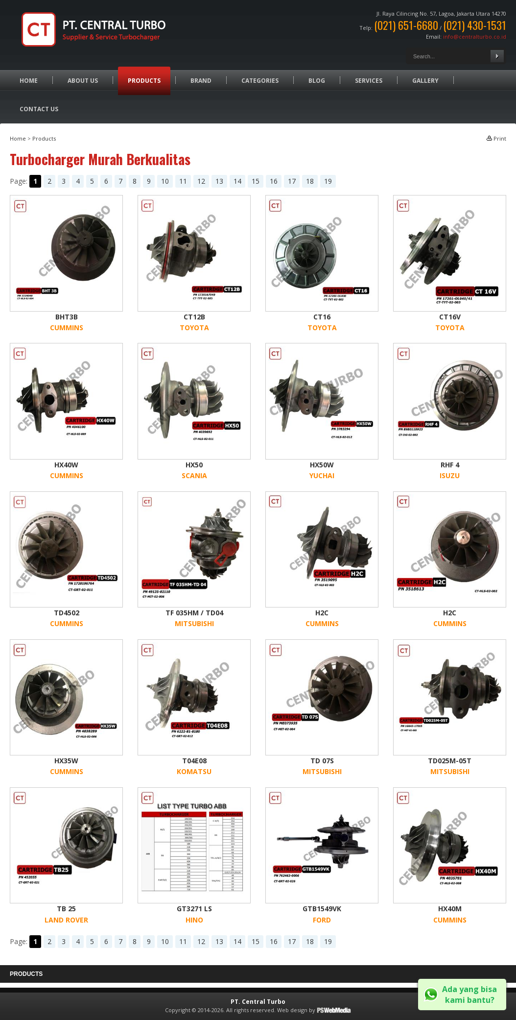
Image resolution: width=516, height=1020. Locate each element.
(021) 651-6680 (406, 25)
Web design (292, 1010)
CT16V (450, 316)
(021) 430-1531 (474, 25)
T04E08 (194, 760)
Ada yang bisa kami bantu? (469, 994)
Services (368, 80)
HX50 (194, 464)
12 (201, 181)
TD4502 (66, 612)
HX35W (66, 760)
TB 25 (66, 908)
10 (165, 181)
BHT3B (66, 316)
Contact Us (39, 109)
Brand (200, 80)
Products (144, 80)
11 (183, 181)
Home (29, 80)
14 (237, 181)
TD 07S (322, 760)
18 (310, 181)
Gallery (425, 80)
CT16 (321, 316)
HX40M (450, 908)
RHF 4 (450, 464)
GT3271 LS (194, 908)
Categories (260, 80)
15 (255, 181)
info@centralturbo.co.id (474, 36)
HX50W (322, 464)
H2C (321, 612)
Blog (316, 80)
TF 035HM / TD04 (194, 612)
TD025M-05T (449, 760)
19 (328, 181)
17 (292, 181)
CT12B (194, 316)
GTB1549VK (322, 908)
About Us (83, 80)
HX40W (66, 464)
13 (219, 181)
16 (274, 181)
